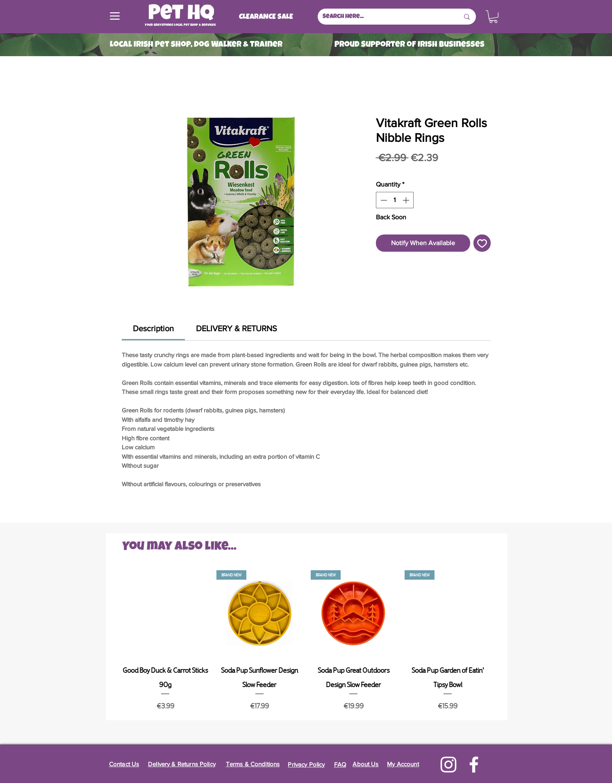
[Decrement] (383, 200)
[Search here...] (385, 17)
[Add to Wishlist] (482, 243)
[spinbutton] (395, 200)
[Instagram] (448, 764)
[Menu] (114, 16)
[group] (306, 642)
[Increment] (406, 200)
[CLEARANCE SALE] (266, 17)
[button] (493, 16)
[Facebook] (474, 764)
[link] (153, 328)
